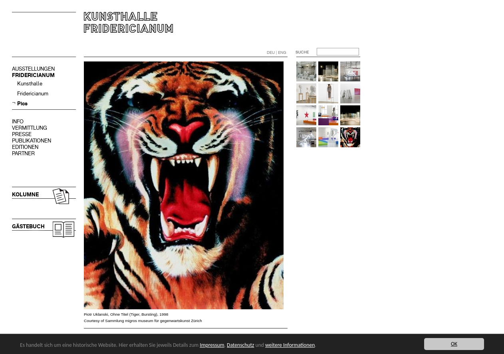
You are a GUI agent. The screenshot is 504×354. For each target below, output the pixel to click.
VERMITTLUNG (29, 128)
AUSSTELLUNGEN (33, 69)
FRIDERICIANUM (33, 75)
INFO (18, 122)
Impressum (212, 345)
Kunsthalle (29, 84)
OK (454, 343)
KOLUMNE (25, 195)
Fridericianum (32, 94)
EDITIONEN (25, 147)
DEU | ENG (276, 52)
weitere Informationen (290, 345)
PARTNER (23, 153)
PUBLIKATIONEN (31, 141)
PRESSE (22, 134)
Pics (22, 104)
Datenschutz (240, 345)
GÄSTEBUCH (28, 226)
